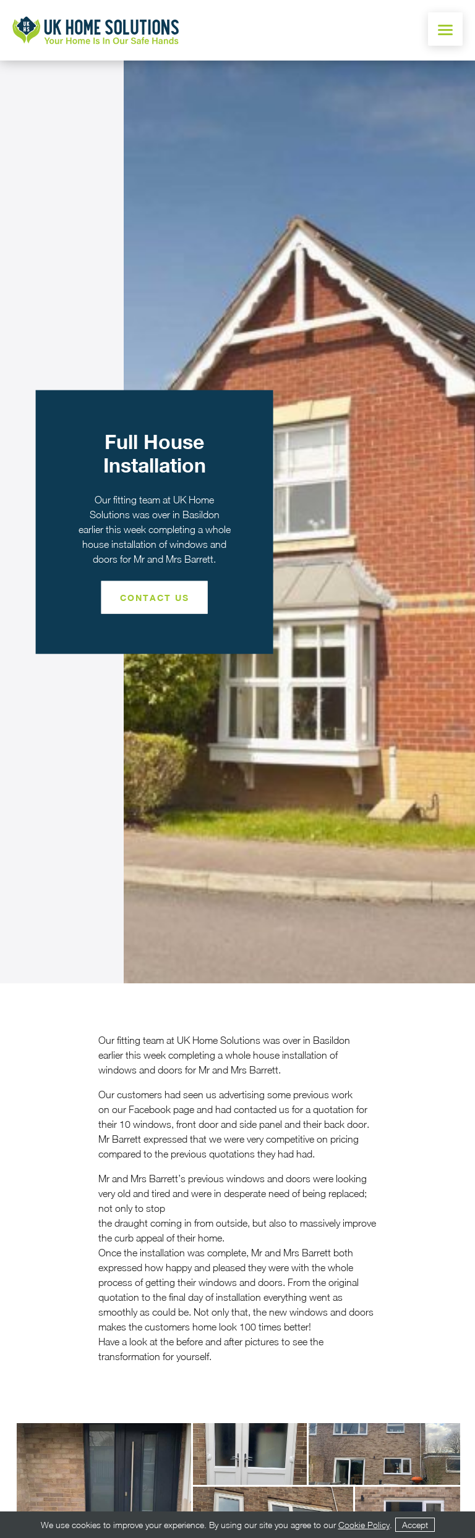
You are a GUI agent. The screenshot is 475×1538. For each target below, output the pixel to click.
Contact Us (154, 597)
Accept (415, 1524)
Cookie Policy (364, 1524)
